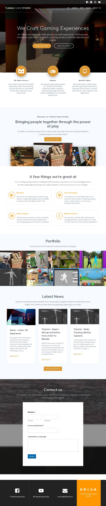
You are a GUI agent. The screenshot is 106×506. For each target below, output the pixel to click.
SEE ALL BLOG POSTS (53, 374)
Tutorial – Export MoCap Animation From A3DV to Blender (51, 336)
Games (74, 8)
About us (97, 8)
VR (68, 8)
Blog (88, 8)
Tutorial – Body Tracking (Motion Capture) (82, 334)
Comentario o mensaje (37, 442)
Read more (14, 360)
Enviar (31, 462)
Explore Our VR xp (42, 46)
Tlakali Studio (18, 8)
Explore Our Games (63, 46)
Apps (82, 8)
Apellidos (47, 426)
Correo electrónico (36, 431)
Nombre (30, 426)
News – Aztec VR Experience (19, 334)
